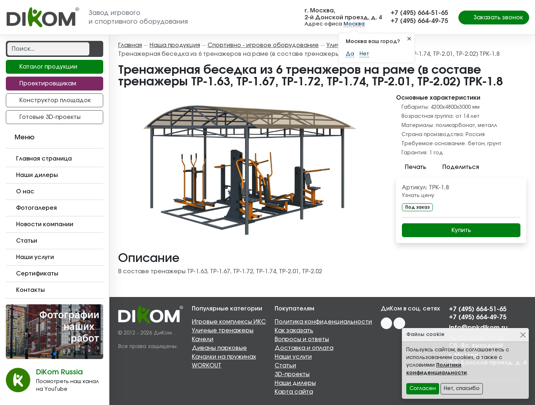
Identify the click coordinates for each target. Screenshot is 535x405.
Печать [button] (411, 167)
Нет (364, 54)
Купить (461, 230)
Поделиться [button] (456, 167)
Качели (202, 339)
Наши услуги (293, 357)
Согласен (423, 388)
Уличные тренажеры (222, 330)
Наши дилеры (295, 383)
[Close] (523, 335)
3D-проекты (292, 374)
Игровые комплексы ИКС (229, 322)
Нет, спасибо (462, 388)
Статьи (285, 366)
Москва (354, 24)
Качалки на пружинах (224, 357)
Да (350, 54)
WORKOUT (206, 366)
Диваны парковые (219, 348)
